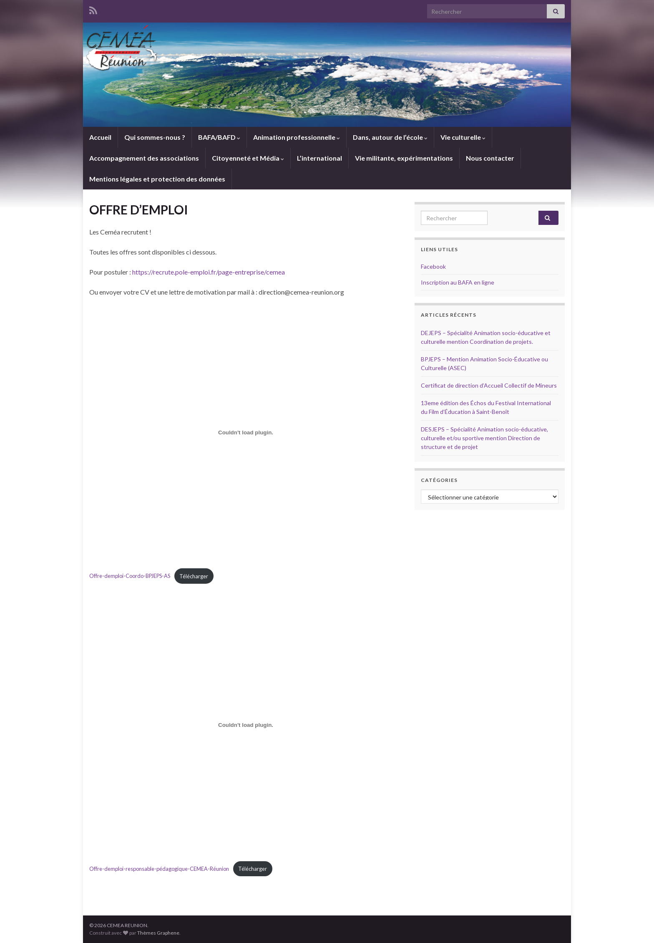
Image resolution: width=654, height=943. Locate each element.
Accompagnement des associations (144, 158)
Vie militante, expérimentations (404, 158)
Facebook (433, 266)
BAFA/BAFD (219, 137)
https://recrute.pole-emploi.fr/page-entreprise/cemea (208, 272)
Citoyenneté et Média (248, 158)
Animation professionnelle (296, 137)
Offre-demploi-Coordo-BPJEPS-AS (129, 576)
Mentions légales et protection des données (157, 179)
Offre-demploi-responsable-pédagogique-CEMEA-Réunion (159, 868)
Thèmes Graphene (158, 933)
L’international (319, 158)
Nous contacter (490, 158)
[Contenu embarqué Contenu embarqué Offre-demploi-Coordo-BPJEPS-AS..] (245, 432)
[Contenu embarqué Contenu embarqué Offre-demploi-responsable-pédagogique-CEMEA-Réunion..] (245, 725)
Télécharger (193, 576)
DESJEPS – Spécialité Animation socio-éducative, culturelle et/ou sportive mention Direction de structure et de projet (484, 438)
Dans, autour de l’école (390, 137)
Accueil (100, 137)
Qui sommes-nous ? (154, 137)
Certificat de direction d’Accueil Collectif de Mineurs (489, 385)
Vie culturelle (462, 137)
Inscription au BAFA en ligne (457, 282)
